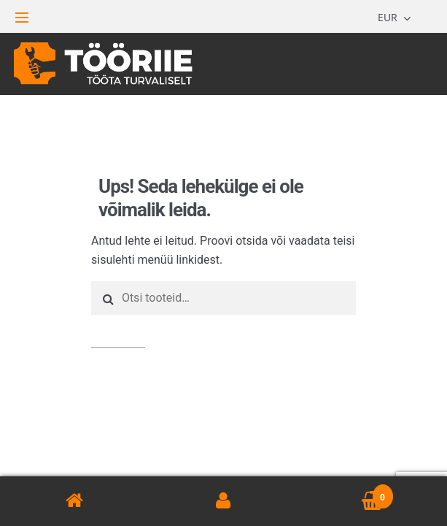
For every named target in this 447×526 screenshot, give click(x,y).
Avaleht (74, 501)
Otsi (118, 331)
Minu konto (223, 501)
